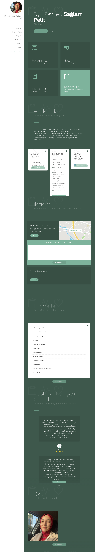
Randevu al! (16, 51)
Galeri (19, 47)
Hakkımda (17, 32)
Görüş (19, 43)
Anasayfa (17, 28)
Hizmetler (17, 39)
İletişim (18, 35)
